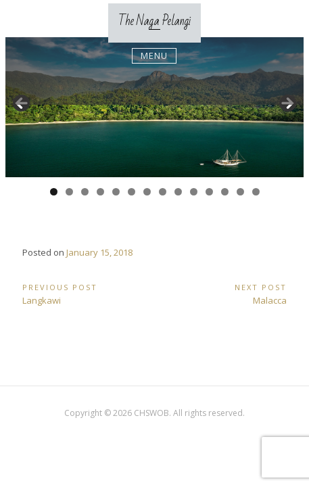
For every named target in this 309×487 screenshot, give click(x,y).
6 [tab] (131, 191)
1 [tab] (53, 191)
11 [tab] (210, 191)
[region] (154, 107)
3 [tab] (85, 191)
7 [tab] (147, 191)
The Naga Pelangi (154, 20)
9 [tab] (178, 191)
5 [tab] (116, 191)
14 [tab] (257, 191)
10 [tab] (194, 191)
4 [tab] (100, 191)
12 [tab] (225, 191)
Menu (154, 55)
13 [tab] (241, 191)
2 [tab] (69, 191)
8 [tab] (162, 191)
